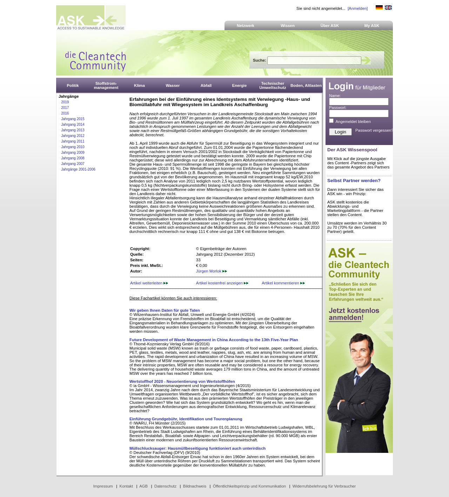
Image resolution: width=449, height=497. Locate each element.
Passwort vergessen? (374, 130)
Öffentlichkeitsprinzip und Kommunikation (249, 486)
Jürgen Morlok (211, 271)
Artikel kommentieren (283, 283)
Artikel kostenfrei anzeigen (222, 283)
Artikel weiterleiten (149, 283)
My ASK (372, 25)
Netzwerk (245, 25)
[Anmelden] (358, 8)
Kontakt (126, 486)
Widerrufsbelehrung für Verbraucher (324, 486)
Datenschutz (165, 486)
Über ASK (330, 25)
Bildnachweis (194, 486)
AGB (143, 486)
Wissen (288, 25)
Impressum (103, 486)
